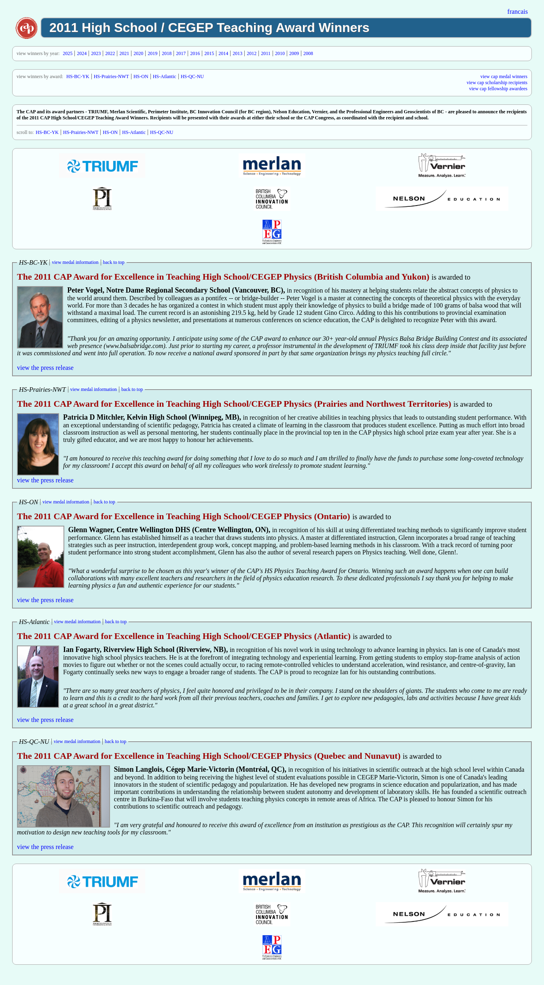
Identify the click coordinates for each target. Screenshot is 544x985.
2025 (67, 53)
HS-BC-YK (77, 76)
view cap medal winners (503, 76)
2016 (195, 53)
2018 (166, 53)
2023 (96, 53)
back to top (114, 262)
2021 (124, 53)
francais (517, 11)
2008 (308, 53)
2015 (209, 53)
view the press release (45, 367)
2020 (138, 53)
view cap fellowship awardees (498, 88)
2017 (181, 53)
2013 (237, 53)
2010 (280, 53)
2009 (294, 53)
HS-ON (140, 76)
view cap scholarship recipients (497, 82)
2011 (266, 53)
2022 (110, 53)
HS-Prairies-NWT (111, 76)
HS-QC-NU (192, 76)
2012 (251, 53)
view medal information (75, 262)
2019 (152, 53)
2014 (223, 53)
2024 (82, 53)
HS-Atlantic (164, 76)
